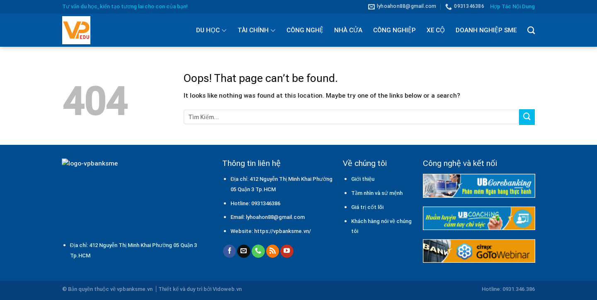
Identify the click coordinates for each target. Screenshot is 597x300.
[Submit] (527, 117)
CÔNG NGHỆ (304, 30)
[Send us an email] (243, 251)
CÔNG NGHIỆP (394, 30)
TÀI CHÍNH (257, 30)
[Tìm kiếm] (531, 30)
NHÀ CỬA (348, 30)
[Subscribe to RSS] (272, 251)
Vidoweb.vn (227, 289)
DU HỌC (211, 30)
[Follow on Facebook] (229, 251)
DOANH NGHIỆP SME (486, 30)
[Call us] (258, 251)
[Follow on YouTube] (287, 251)
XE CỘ (436, 30)
